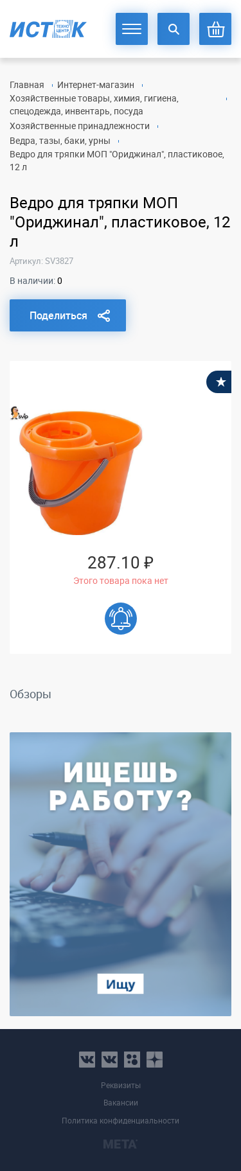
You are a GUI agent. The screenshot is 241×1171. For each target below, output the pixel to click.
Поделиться (58, 315)
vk (87, 1060)
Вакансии (120, 1102)
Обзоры (30, 693)
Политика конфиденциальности (120, 1120)
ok (132, 1060)
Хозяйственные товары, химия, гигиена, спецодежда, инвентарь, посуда (94, 104)
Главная (27, 84)
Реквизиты (121, 1085)
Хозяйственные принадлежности (80, 125)
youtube (155, 1060)
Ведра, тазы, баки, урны (60, 140)
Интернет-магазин (95, 84)
